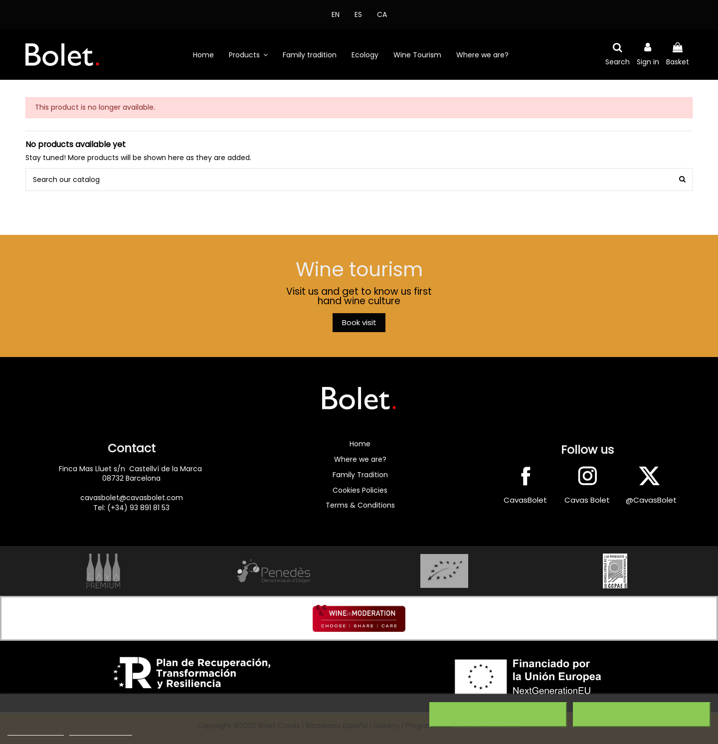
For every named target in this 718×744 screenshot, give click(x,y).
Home (360, 444)
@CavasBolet (651, 500)
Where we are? (360, 459)
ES (358, 14)
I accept (641, 715)
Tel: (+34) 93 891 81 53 (131, 508)
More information (35, 731)
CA (382, 14)
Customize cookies (100, 731)
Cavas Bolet (587, 500)
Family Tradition (360, 475)
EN (336, 14)
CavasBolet (525, 500)
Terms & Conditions (360, 505)
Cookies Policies (360, 490)
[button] (248, 54)
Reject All (498, 715)
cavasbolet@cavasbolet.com (131, 498)
